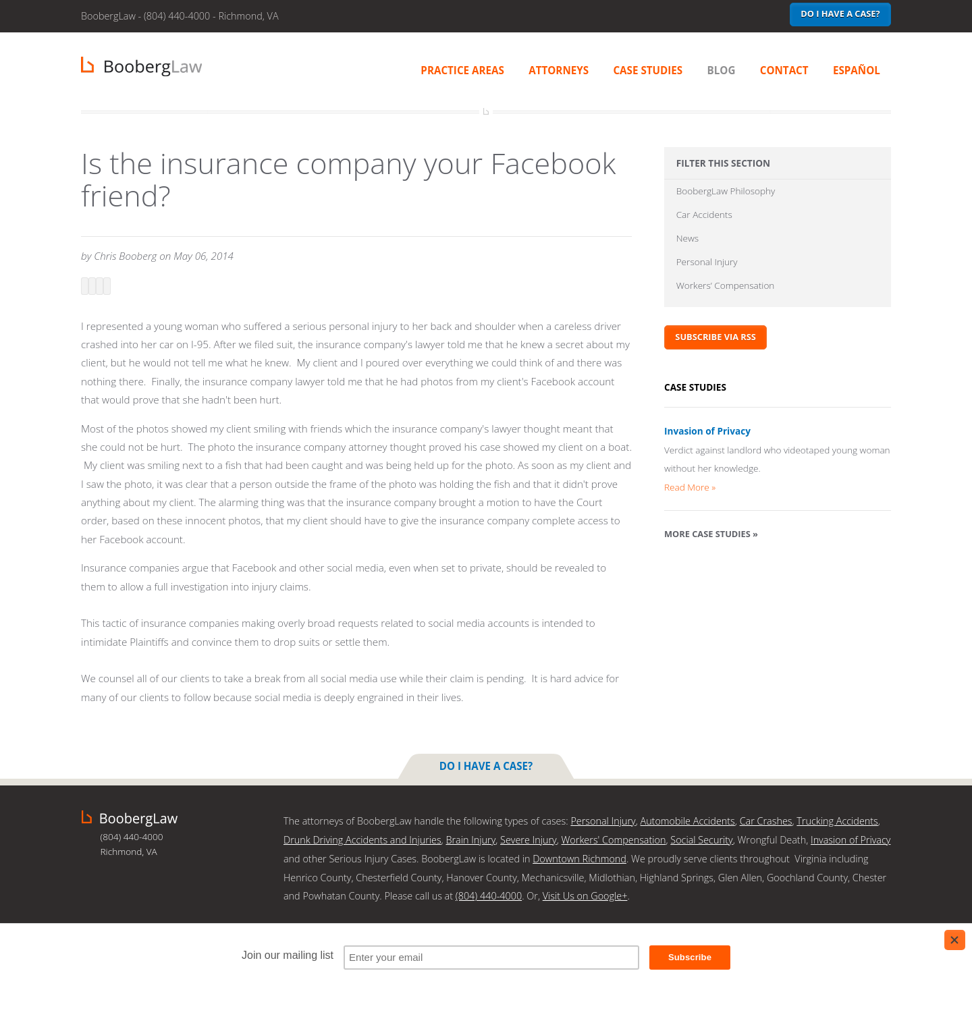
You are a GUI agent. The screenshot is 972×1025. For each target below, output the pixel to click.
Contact (784, 70)
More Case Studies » (711, 534)
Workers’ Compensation (725, 287)
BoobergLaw (129, 818)
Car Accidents (704, 215)
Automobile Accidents (687, 820)
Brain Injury (470, 838)
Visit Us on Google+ (585, 893)
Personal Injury (707, 262)
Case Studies (647, 70)
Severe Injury (528, 838)
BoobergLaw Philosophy (726, 191)
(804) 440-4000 (489, 893)
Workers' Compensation (614, 838)
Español (856, 70)
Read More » (690, 487)
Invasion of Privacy (707, 432)
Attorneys (559, 70)
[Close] (954, 940)
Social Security (701, 838)
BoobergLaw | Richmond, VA (141, 66)
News (687, 239)
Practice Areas (462, 70)
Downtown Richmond (579, 857)
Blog (721, 70)
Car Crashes (766, 820)
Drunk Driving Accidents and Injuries (362, 838)
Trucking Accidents (837, 820)
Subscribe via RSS (715, 338)
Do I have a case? (840, 13)
